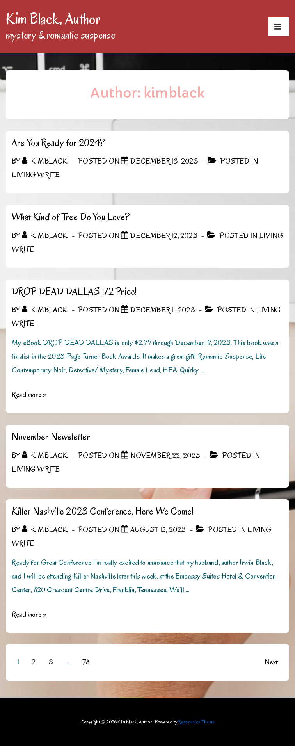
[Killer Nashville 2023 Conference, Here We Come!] (158, 530)
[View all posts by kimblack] (45, 161)
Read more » (29, 395)
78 (85, 662)
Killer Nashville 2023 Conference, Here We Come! (102, 511)
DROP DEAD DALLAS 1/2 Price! (74, 291)
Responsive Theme (196, 721)
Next (271, 662)
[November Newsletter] (165, 455)
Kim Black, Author (53, 19)
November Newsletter (51, 436)
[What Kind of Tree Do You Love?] (163, 236)
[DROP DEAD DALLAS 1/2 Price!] (162, 310)
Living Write (36, 175)
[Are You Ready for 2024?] (164, 161)
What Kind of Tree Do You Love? (71, 216)
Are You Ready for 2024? (58, 142)
